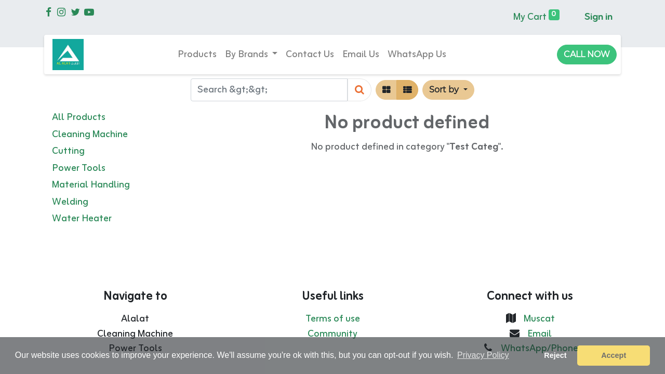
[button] (448, 90)
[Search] (359, 90)
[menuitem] (197, 54)
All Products (78, 117)
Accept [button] (613, 355)
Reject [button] (555, 355)
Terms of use (332, 319)
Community (332, 334)
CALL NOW (587, 54)
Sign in (598, 17)
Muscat (539, 319)
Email (539, 334)
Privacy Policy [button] (483, 355)
